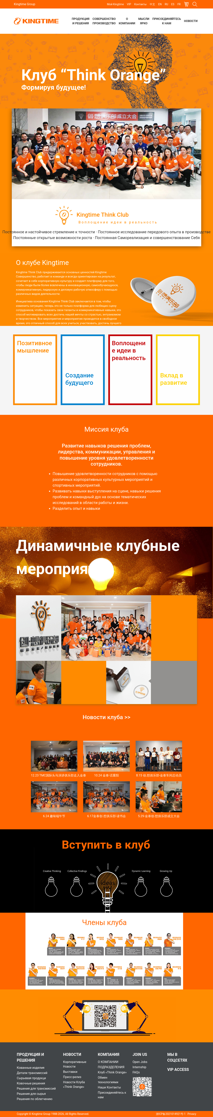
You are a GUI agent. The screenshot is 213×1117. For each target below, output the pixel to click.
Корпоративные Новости (74, 1064)
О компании (127, 21)
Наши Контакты (109, 1087)
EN (160, 4)
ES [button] (172, 4)
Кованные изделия (30, 1068)
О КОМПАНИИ (108, 1062)
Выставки (70, 1072)
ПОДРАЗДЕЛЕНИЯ (111, 1067)
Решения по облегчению (34, 1099)
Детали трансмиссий (32, 1073)
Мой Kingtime (115, 4)
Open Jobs (140, 1062)
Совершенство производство (104, 21)
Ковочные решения (31, 1083)
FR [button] (179, 4)
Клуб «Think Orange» (112, 1072)
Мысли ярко (143, 21)
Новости (191, 21)
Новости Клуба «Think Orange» (74, 1084)
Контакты (140, 4)
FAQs (136, 1072)
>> (127, 717)
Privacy (192, 1113)
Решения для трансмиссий (36, 1088)
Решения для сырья (31, 1094)
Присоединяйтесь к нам (166, 21)
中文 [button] (152, 4)
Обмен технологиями (108, 1080)
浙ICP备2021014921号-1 (171, 1113)
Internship (139, 1067)
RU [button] (166, 4)
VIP (129, 4)
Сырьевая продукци (31, 1078)
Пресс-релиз (72, 1077)
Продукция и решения (81, 21)
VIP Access (178, 1069)
